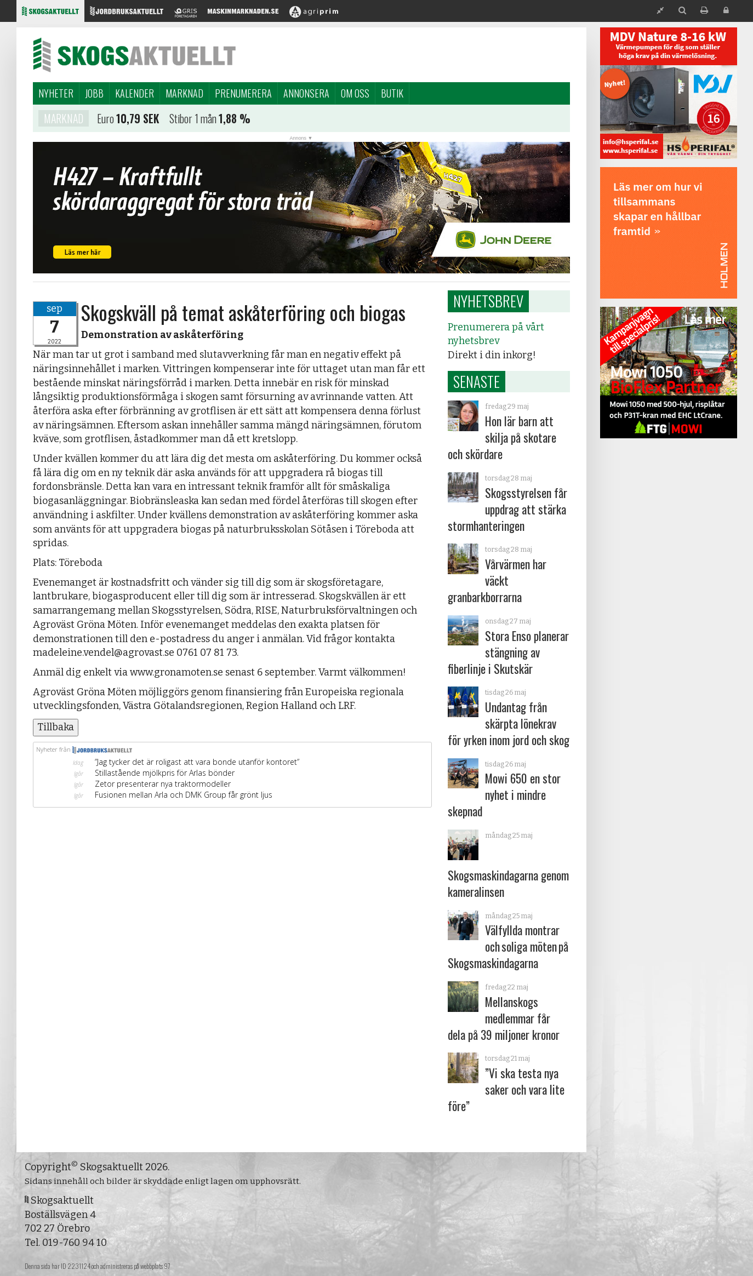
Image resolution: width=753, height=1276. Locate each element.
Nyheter (55, 93)
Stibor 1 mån (192, 120)
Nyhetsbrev (488, 301)
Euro (105, 120)
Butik (392, 93)
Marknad (184, 93)
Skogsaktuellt (134, 55)
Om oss (355, 93)
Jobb (94, 93)
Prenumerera (243, 93)
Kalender (134, 93)
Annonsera (306, 93)
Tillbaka (55, 727)
